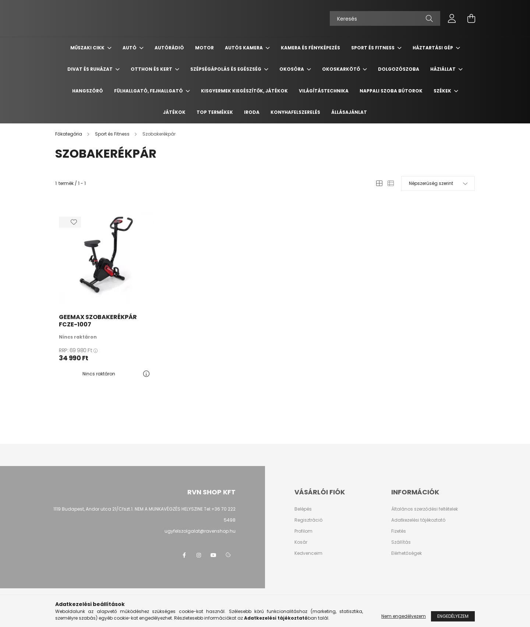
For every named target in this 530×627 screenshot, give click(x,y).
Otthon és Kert (152, 69)
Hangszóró (87, 91)
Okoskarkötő (341, 69)
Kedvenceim (308, 553)
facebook (184, 555)
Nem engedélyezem (403, 616)
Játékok (174, 112)
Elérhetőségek (406, 553)
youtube (213, 555)
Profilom (303, 531)
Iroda (251, 112)
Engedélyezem (453, 616)
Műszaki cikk (88, 48)
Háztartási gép (433, 48)
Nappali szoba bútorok (391, 91)
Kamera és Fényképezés (310, 48)
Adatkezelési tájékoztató (418, 520)
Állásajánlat (349, 112)
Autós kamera (244, 48)
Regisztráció (308, 520)
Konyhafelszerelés (295, 112)
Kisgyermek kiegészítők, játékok (244, 91)
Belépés (303, 509)
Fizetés (398, 531)
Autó (130, 48)
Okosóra (292, 69)
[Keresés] (385, 18)
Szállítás (401, 542)
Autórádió (169, 48)
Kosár (300, 542)
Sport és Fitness (373, 48)
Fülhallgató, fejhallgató (149, 91)
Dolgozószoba (398, 69)
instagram (198, 555)
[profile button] (452, 18)
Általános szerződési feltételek (424, 509)
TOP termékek (215, 112)
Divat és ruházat (90, 69)
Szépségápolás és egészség (226, 69)
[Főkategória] (69, 134)
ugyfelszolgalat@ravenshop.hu (200, 531)
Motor (204, 48)
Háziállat (443, 69)
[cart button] (471, 18)
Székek (443, 91)
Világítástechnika (324, 91)
